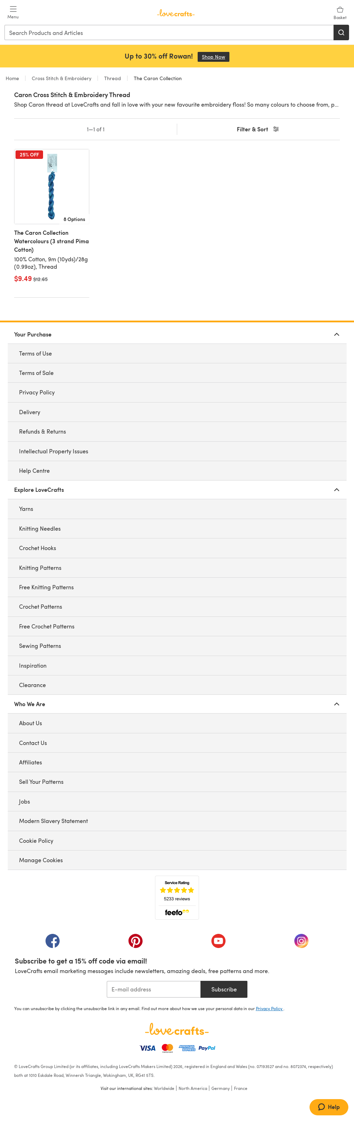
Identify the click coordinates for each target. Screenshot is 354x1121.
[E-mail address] (154, 989)
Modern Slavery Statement (53, 820)
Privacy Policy (37, 392)
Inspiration (33, 665)
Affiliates (30, 762)
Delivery (29, 412)
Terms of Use (35, 353)
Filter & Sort (258, 129)
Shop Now (215, 56)
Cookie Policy (36, 840)
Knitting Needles (40, 528)
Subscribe (224, 989)
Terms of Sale (36, 372)
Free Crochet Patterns (46, 626)
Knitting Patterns (40, 567)
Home (13, 78)
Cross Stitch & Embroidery (61, 78)
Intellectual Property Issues (53, 451)
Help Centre (34, 470)
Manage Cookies (41, 860)
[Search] (341, 32)
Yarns (26, 508)
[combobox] (169, 32)
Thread (112, 78)
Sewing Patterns (40, 645)
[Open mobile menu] (13, 12)
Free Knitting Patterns (46, 587)
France (240, 1088)
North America (193, 1088)
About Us (30, 723)
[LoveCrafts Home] (177, 1029)
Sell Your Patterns (41, 781)
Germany (220, 1088)
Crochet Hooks (37, 547)
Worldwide (164, 1088)
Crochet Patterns (40, 606)
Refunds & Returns (42, 431)
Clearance (32, 684)
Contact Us (33, 742)
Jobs (24, 801)
